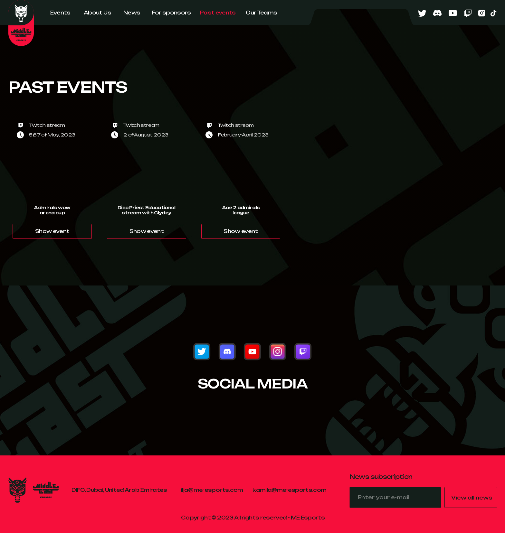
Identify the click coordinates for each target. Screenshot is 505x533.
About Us (97, 12)
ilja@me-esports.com (212, 490)
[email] (395, 497)
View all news (471, 497)
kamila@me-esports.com (289, 490)
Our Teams (261, 12)
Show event (52, 231)
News (131, 12)
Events (60, 12)
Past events (218, 12)
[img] (201, 351)
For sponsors (171, 12)
